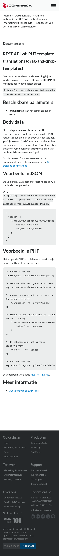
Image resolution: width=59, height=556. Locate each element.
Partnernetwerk (39, 470)
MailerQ (35, 447)
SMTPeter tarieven (13, 474)
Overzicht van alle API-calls (24, 398)
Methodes (39, 19)
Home (7, 15)
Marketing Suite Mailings (18, 22)
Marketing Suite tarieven (16, 470)
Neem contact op (12, 506)
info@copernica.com (41, 509)
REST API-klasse (39, 382)
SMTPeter (36, 452)
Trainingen (36, 479)
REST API (23, 19)
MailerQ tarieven (12, 479)
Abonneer (28, 545)
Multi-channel (11, 456)
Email (6, 442)
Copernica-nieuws (13, 497)
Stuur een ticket (39, 483)
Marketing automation (15, 447)
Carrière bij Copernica (15, 502)
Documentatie (23, 15)
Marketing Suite (39, 442)
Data (6, 452)
